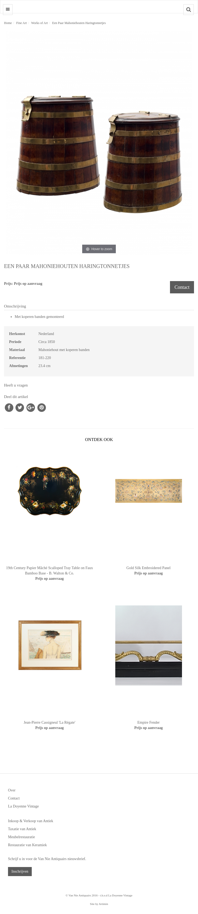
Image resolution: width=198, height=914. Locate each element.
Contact (182, 287)
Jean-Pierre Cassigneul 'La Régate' (50, 722)
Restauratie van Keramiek (27, 845)
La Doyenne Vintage (23, 806)
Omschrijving (15, 306)
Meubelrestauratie (21, 837)
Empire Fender (148, 722)
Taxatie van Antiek (22, 829)
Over (11, 790)
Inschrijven (19, 871)
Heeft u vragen (16, 385)
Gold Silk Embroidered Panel (148, 568)
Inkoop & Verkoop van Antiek (30, 821)
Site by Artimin (99, 903)
